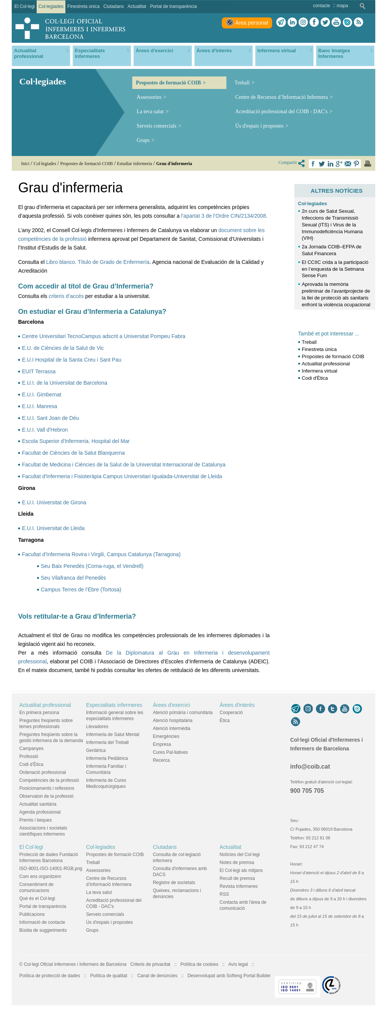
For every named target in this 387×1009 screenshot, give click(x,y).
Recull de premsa (237, 878)
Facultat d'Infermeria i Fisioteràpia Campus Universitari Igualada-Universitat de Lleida (122, 476)
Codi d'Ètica (315, 378)
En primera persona (39, 712)
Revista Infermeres (239, 886)
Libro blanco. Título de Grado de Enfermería (98, 262)
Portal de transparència (42, 906)
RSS (224, 894)
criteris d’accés (66, 296)
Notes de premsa (237, 862)
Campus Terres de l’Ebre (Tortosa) (81, 589)
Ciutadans (164, 847)
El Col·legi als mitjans (241, 870)
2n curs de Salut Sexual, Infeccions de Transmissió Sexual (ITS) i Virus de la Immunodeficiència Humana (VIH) (332, 224)
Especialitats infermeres (114, 705)
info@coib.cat (310, 766)
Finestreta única (319, 349)
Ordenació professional (42, 772)
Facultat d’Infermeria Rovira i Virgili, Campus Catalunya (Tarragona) (101, 554)
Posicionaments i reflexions (46, 788)
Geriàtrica (96, 750)
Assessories (149, 97)
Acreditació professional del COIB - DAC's (281, 111)
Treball (242, 83)
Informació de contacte (42, 922)
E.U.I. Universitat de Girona (54, 502)
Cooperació (231, 712)
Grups (143, 140)
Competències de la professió (49, 780)
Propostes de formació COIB (168, 83)
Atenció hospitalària (172, 720)
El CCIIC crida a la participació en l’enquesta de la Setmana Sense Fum (335, 269)
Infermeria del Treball (107, 742)
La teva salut (150, 111)
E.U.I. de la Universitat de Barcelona (64, 383)
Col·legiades (312, 203)
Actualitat (230, 847)
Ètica (225, 720)
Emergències (166, 736)
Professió (28, 756)
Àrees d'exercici (171, 705)
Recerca (161, 760)
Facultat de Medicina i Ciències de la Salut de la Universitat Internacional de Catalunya (124, 465)
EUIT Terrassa (39, 371)
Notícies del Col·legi (240, 854)
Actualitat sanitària (37, 804)
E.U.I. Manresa (39, 406)
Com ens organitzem (40, 876)
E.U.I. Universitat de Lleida (53, 528)
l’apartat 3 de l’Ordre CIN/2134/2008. (224, 216)
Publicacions (32, 914)
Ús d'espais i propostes (259, 126)
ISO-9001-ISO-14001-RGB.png (50, 868)
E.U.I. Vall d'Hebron (45, 430)
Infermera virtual (319, 371)
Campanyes (31, 748)
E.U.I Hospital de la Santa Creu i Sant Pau (71, 360)
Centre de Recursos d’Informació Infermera (281, 97)
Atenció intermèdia (171, 728)
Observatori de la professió (46, 796)
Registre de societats (174, 882)
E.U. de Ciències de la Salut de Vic (63, 348)
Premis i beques (35, 820)
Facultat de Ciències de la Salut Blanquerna (73, 453)
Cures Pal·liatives (170, 752)
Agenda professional (39, 812)
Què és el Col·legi (37, 898)
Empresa (162, 744)
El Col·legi (31, 847)
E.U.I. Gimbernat (41, 394)
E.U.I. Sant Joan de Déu (50, 418)
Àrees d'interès (237, 705)
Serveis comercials (156, 126)
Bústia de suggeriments (43, 930)
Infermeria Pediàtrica (107, 758)
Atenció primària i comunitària (182, 712)
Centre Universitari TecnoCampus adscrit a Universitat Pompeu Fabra (103, 336)
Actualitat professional (326, 363)
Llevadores (97, 726)
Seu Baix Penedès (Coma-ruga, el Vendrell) (92, 566)
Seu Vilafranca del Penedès (73, 578)
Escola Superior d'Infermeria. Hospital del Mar (76, 441)
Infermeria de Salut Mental (112, 734)
